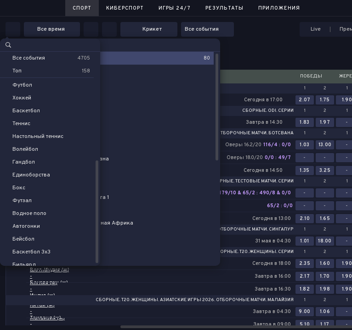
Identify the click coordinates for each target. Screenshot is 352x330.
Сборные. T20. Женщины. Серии (254, 252)
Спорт (82, 8)
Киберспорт (125, 8)
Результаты (224, 8)
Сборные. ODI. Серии (268, 111)
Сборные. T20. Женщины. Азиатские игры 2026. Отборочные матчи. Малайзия (195, 300)
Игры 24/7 (175, 8)
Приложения (279, 8)
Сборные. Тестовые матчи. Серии (252, 181)
